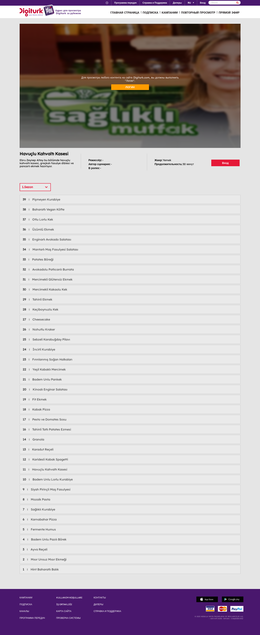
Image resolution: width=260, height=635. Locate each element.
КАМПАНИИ (170, 12)
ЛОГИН (130, 87)
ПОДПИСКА (150, 12)
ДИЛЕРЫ (98, 604)
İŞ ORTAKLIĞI (64, 604)
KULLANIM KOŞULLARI (69, 598)
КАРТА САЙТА (63, 611)
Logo (37, 11)
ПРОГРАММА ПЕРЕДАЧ (32, 618)
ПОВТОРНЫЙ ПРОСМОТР (198, 12)
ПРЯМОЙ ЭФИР (229, 12)
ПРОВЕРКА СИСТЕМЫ (68, 618)
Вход (225, 163)
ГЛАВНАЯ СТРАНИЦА (124, 12)
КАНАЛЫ (24, 611)
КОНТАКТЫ (100, 598)
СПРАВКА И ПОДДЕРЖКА (107, 611)
